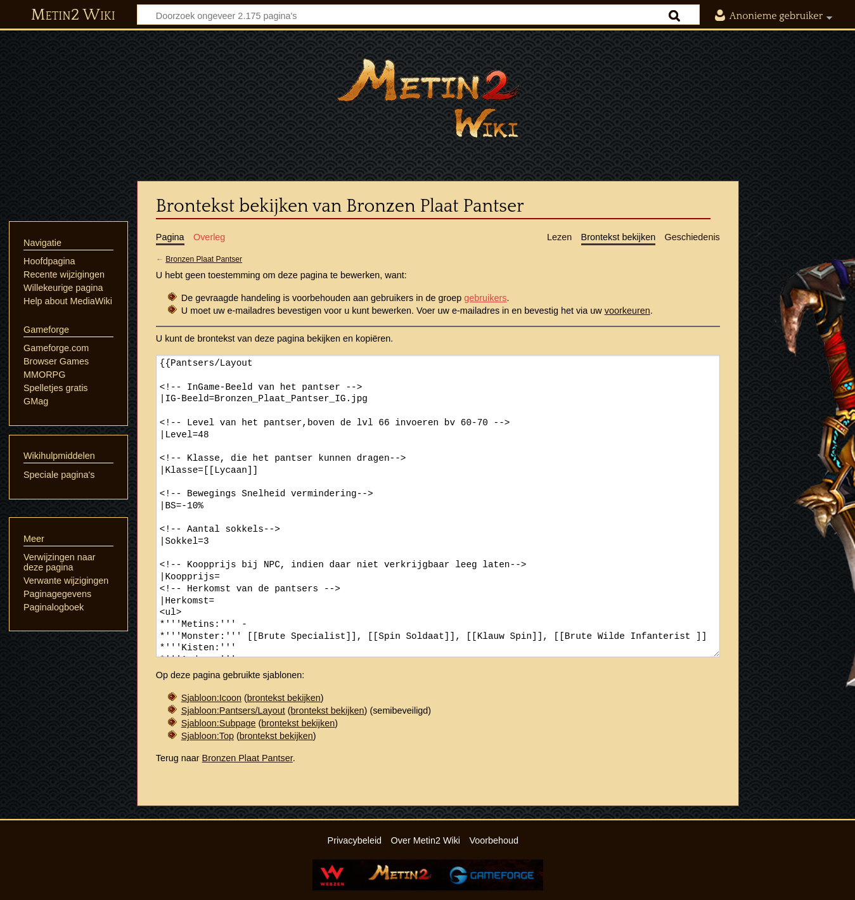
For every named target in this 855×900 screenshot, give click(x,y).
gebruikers (485, 298)
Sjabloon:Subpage (218, 723)
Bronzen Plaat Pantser (203, 259)
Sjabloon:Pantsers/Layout (233, 710)
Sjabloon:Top (207, 736)
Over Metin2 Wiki (426, 840)
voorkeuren (627, 310)
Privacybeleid (355, 840)
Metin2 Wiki (73, 15)
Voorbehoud (493, 840)
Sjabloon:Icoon (211, 698)
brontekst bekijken (284, 698)
